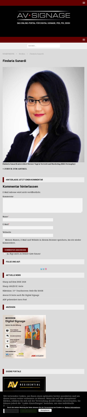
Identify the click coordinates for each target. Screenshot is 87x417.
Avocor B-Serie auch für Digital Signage (21, 295)
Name (5, 217)
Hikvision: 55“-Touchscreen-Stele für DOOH (23, 291)
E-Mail (6, 224)
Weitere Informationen (72, 407)
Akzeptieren (45, 410)
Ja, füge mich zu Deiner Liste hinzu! (22, 254)
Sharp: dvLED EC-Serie (13, 286)
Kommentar (8, 196)
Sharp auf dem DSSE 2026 (14, 282)
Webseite (7, 232)
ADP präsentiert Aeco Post (15, 300)
